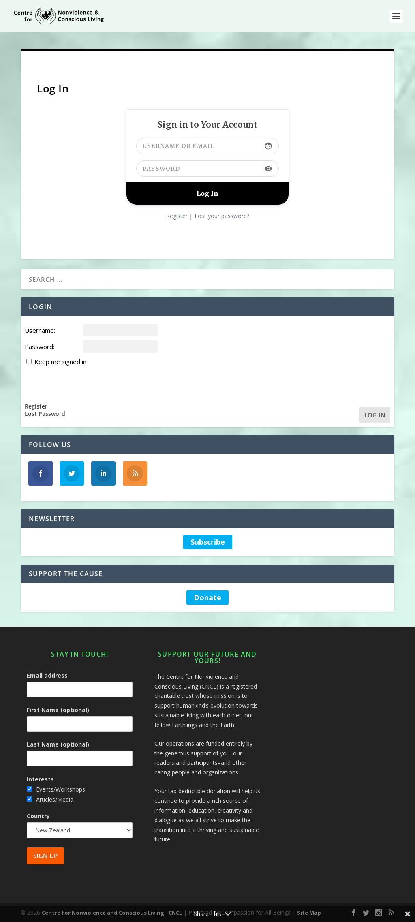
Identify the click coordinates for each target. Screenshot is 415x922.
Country (38, 816)
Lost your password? (222, 216)
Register (177, 216)
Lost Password (45, 413)
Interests (40, 779)
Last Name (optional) (58, 744)
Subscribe (207, 542)
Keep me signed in (60, 361)
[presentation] (86, 383)
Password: (39, 346)
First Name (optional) (58, 710)
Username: (40, 330)
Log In (374, 415)
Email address (47, 675)
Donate (207, 597)
